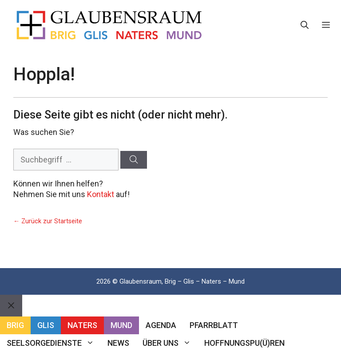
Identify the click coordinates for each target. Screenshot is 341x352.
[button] (304, 25)
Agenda (161, 325)
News (118, 343)
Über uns (170, 343)
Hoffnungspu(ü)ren (244, 343)
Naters (82, 325)
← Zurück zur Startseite (47, 221)
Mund (121, 325)
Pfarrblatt (214, 325)
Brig (15, 325)
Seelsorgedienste (54, 343)
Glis (45, 325)
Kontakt (100, 194)
